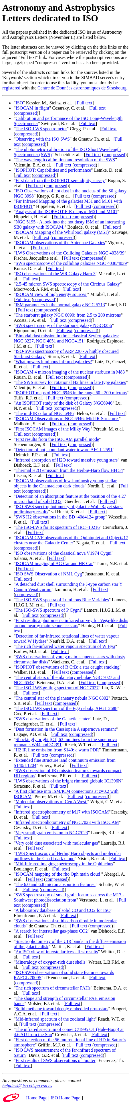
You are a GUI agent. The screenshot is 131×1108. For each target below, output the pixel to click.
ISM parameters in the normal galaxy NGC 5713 (60, 304)
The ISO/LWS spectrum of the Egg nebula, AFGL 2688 (67, 708)
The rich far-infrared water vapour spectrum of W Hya (65, 646)
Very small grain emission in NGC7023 (52, 832)
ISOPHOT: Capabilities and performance (53, 170)
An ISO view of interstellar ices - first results (57, 951)
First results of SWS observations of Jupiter (56, 1060)
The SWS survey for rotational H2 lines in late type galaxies (71, 382)
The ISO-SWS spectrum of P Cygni (48, 610)
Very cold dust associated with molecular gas (57, 843)
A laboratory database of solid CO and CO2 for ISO (63, 910)
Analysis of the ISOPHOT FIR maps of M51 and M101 (67, 211)
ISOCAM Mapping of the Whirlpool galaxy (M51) (62, 232)
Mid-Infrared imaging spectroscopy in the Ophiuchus (64, 863)
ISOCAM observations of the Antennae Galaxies (60, 242)
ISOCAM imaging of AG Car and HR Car (54, 563)
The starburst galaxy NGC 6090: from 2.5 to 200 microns (68, 315)
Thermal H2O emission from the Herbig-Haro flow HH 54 (69, 470)
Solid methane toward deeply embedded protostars (62, 1008)
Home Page (36, 1097)
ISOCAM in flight (32, 108)
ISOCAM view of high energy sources (51, 294)
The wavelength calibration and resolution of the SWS (65, 159)
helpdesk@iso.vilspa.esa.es (27, 1085)
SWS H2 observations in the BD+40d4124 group (61, 516)
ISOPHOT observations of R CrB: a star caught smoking (68, 667)
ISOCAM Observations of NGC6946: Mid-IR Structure (67, 418)
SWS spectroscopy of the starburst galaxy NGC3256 (64, 325)
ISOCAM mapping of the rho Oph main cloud (59, 874)
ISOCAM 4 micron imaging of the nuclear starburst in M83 (71, 372)
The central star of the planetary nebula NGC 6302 (62, 698)
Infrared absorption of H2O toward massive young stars (67, 460)
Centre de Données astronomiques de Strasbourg (81, 87)
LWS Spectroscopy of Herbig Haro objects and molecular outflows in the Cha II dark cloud (67, 856)
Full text (84, 102)
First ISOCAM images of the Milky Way (53, 428)
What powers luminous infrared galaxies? (54, 361)
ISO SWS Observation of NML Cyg (49, 573)
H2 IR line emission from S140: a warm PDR (57, 749)
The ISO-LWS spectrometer (41, 128)
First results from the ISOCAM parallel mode (57, 439)
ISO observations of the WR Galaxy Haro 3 (56, 273)
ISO (19, 102)
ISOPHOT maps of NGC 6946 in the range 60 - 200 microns (71, 392)
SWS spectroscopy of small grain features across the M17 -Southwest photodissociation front (69, 897)
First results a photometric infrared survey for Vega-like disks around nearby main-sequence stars (71, 623)
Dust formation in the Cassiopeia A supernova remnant (66, 729)
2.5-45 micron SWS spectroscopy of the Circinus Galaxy (68, 284)
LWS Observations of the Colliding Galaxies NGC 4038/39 (70, 252)
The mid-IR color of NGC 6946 (45, 413)
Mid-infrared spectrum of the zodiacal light (55, 1019)
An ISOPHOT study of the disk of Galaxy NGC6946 (64, 403)
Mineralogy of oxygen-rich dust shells (51, 962)
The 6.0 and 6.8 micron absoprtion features (56, 884)
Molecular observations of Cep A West (52, 801)
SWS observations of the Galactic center (53, 718)
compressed (26, 113)
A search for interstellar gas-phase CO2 (52, 931)
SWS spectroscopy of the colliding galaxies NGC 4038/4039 (71, 263)
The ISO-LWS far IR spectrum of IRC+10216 (58, 527)
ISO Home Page (65, 1097)
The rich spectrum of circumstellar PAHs (53, 987)
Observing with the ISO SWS (43, 139)
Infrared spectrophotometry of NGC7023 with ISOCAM (67, 822)
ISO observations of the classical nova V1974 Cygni (64, 553)
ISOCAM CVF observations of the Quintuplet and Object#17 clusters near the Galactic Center (71, 540)
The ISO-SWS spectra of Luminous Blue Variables (62, 599)
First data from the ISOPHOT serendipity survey (60, 180)
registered (11, 87)
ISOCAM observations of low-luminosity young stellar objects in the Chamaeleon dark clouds (65, 483)
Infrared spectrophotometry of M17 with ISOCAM (62, 812)
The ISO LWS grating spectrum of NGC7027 (57, 687)
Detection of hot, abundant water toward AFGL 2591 (64, 449)
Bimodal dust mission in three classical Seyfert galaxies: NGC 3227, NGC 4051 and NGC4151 (66, 338)
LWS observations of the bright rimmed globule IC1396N (69, 780)
